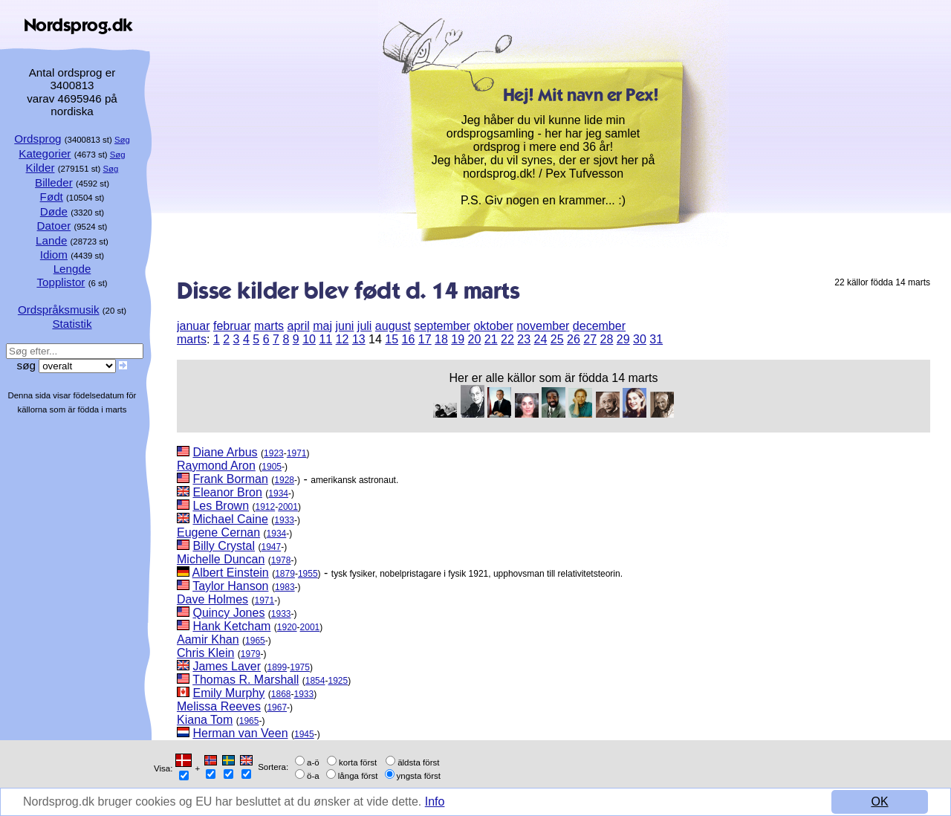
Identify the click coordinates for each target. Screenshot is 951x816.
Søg (122, 139)
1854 (315, 681)
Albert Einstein (230, 572)
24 (541, 339)
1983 (285, 587)
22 (507, 339)
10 (309, 339)
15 (391, 339)
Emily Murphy (228, 693)
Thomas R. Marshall (245, 679)
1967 (277, 707)
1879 (285, 574)
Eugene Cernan (218, 532)
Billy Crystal (223, 546)
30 (639, 339)
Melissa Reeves (219, 706)
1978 (281, 560)
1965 (255, 640)
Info (435, 801)
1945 (304, 734)
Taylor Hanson (230, 586)
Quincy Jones (228, 612)
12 (342, 339)
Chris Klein (205, 653)
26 (573, 339)
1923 (274, 453)
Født (51, 196)
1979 (251, 654)
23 (523, 339)
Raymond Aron (216, 465)
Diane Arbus (224, 452)
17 (425, 339)
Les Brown (220, 505)
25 (557, 339)
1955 (308, 574)
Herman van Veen (240, 733)
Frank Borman (229, 479)
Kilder (40, 167)
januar (193, 326)
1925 (338, 681)
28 (607, 339)
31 (656, 339)
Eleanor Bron (227, 492)
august (393, 326)
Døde (54, 211)
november (542, 326)
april (299, 326)
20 (474, 339)
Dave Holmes (212, 599)
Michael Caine (229, 519)
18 (441, 339)
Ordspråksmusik (59, 309)
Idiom (54, 254)
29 (623, 339)
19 (457, 339)
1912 (266, 507)
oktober (493, 326)
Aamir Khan (208, 639)
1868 (281, 694)
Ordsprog (37, 138)
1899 (277, 667)
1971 (297, 453)
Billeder (54, 182)
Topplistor (60, 282)
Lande (51, 240)
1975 (300, 667)
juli (364, 326)
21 (491, 339)
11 (325, 339)
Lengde (72, 268)
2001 (288, 507)
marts (269, 326)
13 (359, 339)
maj (322, 326)
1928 (284, 480)
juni (344, 326)
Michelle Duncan (220, 559)
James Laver (226, 666)
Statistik (71, 323)
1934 (278, 493)
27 (590, 339)
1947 (271, 547)
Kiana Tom (205, 719)
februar (232, 326)
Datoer (54, 225)
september (442, 326)
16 (408, 339)
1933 (284, 520)
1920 (287, 627)
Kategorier (45, 153)
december (599, 326)
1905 (272, 467)
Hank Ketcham (231, 626)
